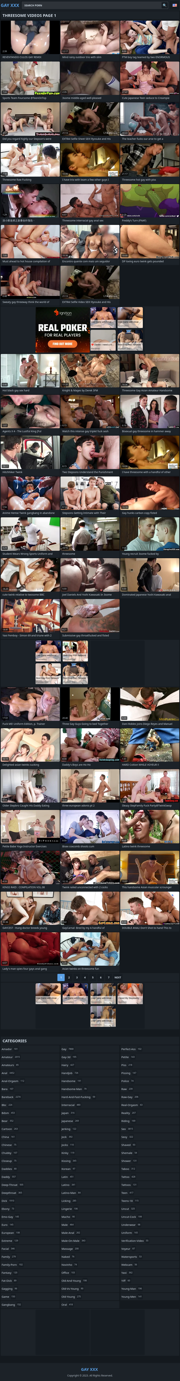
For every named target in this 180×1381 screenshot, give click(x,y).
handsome (72, 1081)
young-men (132, 1296)
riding (128, 1121)
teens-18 (130, 1200)
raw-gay (130, 1097)
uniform (130, 1232)
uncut (128, 1208)
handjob (70, 1073)
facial (9, 1248)
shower (129, 1161)
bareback (11, 1097)
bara (8, 1089)
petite (128, 1057)
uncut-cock (132, 1216)
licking (69, 1200)
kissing (69, 1161)
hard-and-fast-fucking (79, 1097)
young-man (132, 1288)
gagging (10, 1288)
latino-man (72, 1192)
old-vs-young (73, 1288)
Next (117, 977)
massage (71, 1248)
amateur (11, 1057)
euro (8, 1224)
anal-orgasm (13, 1081)
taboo (128, 1169)
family (9, 1256)
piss (127, 1065)
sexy (127, 1137)
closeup (9, 1161)
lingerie (70, 1208)
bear (8, 1121)
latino (69, 1185)
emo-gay (11, 1216)
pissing (129, 1073)
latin (68, 1177)
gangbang (12, 1304)
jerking (69, 1129)
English (174, 5)
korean (69, 1169)
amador (10, 1049)
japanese (71, 1121)
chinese (9, 1145)
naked (68, 1256)
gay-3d (69, 1057)
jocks (68, 1145)
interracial (71, 1105)
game (9, 1296)
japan (68, 1113)
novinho (70, 1264)
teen (127, 1192)
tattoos (129, 1185)
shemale (129, 1153)
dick (8, 1200)
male (68, 1224)
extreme (10, 1240)
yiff (126, 1280)
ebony (8, 1208)
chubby (10, 1153)
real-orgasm (132, 1105)
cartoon (10, 1129)
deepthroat (12, 1192)
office (69, 1272)
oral (68, 1304)
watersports (131, 1256)
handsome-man (75, 1089)
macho (69, 1216)
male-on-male (74, 1240)
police (127, 1081)
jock (67, 1137)
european (11, 1232)
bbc (7, 1105)
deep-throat (13, 1185)
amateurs (10, 1065)
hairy (68, 1065)
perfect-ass (131, 1049)
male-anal (71, 1232)
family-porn (13, 1264)
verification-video (135, 1240)
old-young (72, 1296)
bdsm (9, 1113)
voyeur (128, 1248)
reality (129, 1113)
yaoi (127, 1272)
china (9, 1137)
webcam (129, 1264)
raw (127, 1089)
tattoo (128, 1177)
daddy (9, 1177)
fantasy (10, 1272)
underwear (131, 1224)
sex (127, 1129)
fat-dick (9, 1280)
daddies (10, 1169)
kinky (68, 1153)
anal (8, 1073)
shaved (128, 1145)
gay (68, 1049)
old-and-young (75, 1280)
